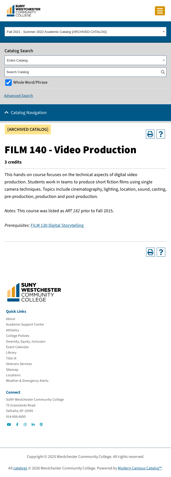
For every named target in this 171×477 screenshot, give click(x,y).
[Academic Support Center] (25, 324)
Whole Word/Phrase (30, 82)
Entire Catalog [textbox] (17, 60)
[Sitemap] (12, 369)
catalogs (20, 468)
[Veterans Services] (19, 363)
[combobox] (85, 31)
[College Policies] (17, 335)
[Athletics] (12, 330)
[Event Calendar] (17, 347)
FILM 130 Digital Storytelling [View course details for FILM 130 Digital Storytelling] (57, 225)
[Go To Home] (23, 10)
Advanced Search (18, 95)
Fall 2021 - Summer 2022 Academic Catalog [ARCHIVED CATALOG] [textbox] (57, 32)
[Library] (11, 352)
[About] (10, 319)
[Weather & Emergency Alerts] (27, 380)
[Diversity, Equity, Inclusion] (25, 341)
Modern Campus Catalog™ (140, 468)
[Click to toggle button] (160, 10)
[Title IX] (11, 358)
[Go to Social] (9, 424)
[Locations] (13, 375)
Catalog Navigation (29, 113)
